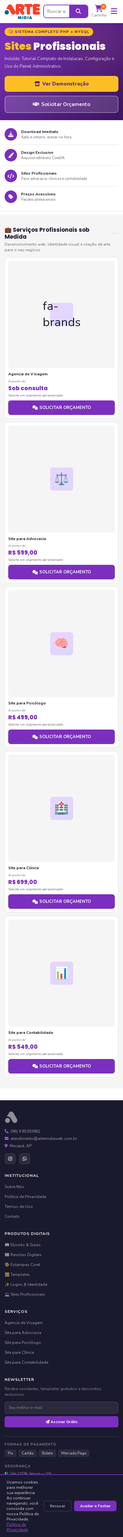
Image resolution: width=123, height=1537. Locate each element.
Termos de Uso (19, 1206)
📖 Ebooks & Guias (23, 1244)
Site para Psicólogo (23, 1342)
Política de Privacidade (17, 1527)
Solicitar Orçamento (61, 104)
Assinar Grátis (62, 1421)
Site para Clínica (19, 1352)
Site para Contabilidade (26, 1362)
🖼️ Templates (17, 1274)
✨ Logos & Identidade (26, 1284)
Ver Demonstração (61, 84)
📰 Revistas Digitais (23, 1254)
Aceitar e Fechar (95, 1506)
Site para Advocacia (23, 1332)
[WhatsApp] (24, 1158)
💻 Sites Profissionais (25, 1294)
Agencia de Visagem (24, 1322)
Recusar (57, 1506)
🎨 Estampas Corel (22, 1264)
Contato (12, 1216)
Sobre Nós (14, 1186)
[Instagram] (10, 1158)
